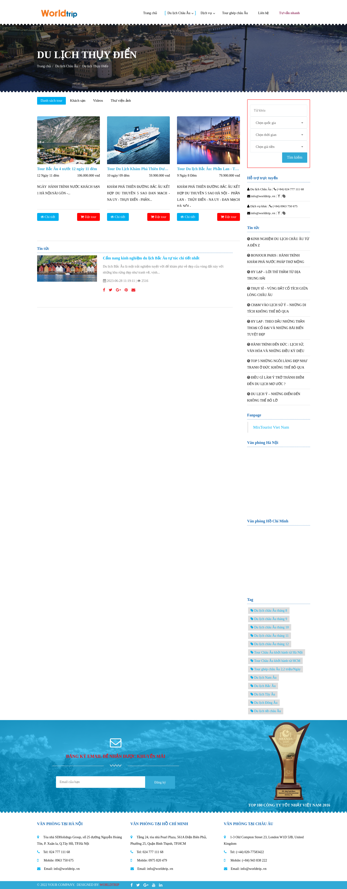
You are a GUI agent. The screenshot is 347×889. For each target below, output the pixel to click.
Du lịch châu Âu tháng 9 (268, 619)
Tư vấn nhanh (289, 13)
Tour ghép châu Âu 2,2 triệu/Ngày (275, 669)
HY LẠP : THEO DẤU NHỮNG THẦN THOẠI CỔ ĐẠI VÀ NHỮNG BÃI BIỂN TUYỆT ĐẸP (276, 328)
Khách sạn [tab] (77, 100)
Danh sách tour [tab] (52, 100)
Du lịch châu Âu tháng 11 (269, 635)
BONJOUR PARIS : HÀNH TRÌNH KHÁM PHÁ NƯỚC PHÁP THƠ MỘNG (275, 259)
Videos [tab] (98, 100)
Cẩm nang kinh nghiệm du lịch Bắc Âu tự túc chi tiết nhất (151, 258)
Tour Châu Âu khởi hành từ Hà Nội (276, 652)
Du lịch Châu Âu (178, 13)
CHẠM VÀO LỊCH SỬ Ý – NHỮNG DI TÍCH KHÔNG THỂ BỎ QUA (276, 308)
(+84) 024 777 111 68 (289, 189)
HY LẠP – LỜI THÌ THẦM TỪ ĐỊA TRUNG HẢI (273, 275)
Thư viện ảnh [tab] (121, 100)
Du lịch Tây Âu (262, 694)
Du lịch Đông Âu (263, 702)
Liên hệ (263, 13)
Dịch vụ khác (257, 206)
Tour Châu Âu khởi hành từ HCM (275, 661)
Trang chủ (150, 13)
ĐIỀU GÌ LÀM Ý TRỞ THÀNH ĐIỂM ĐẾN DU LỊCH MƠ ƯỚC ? (275, 381)
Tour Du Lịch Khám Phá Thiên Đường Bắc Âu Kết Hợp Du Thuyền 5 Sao (138, 169)
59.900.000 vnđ (159, 175)
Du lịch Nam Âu (263, 677)
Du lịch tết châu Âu (265, 711)
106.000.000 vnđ (88, 175)
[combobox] (278, 123)
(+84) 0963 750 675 (283, 206)
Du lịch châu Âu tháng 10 (269, 627)
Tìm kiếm (294, 157)
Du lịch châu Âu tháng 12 (269, 644)
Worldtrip (109, 885)
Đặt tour (88, 217)
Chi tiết (48, 217)
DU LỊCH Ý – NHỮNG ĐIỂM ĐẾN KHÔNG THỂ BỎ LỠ (273, 397)
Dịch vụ (206, 13)
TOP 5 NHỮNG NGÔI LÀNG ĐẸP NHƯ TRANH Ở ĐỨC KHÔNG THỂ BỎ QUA (277, 364)
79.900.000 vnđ (229, 175)
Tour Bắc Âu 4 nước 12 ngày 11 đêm (67, 169)
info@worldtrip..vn (261, 196)
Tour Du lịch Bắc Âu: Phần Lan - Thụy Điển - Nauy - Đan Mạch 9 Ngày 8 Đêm (208, 169)
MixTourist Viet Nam (271, 427)
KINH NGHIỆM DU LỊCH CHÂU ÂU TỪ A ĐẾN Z (278, 242)
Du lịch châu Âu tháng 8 (268, 610)
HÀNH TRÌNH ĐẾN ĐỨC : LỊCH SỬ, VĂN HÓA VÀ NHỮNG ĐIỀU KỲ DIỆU (275, 348)
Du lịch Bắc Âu (263, 686)
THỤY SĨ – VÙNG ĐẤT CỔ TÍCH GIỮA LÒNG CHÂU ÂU (277, 292)
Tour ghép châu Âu (235, 13)
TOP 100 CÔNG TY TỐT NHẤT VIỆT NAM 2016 (289, 805)
